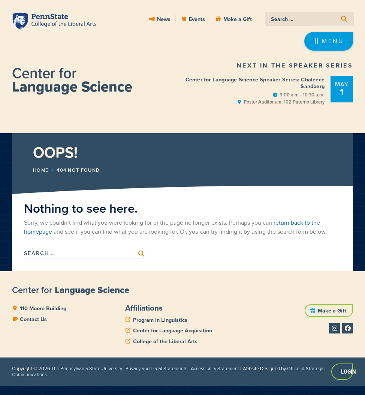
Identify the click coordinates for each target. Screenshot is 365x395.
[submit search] (344, 19)
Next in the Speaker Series (295, 65)
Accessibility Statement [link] (215, 368)
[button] (328, 41)
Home (40, 170)
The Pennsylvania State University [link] (86, 368)
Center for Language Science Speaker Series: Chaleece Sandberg (255, 82)
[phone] (156, 320)
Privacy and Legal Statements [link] (156, 368)
